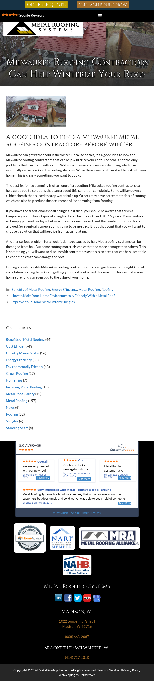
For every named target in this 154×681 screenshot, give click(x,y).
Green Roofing (17, 373)
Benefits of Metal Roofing (30, 289)
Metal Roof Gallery (20, 394)
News (10, 407)
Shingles (12, 421)
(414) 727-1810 (77, 657)
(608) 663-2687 (77, 637)
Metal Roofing (89, 289)
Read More (43, 477)
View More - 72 (77, 512)
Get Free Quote (46, 5)
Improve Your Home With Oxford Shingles (43, 302)
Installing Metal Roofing (24, 387)
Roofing (107, 289)
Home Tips (14, 380)
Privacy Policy (130, 670)
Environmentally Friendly (24, 367)
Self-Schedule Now (103, 5)
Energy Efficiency (64, 289)
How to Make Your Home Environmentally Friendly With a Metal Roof (63, 296)
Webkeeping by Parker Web (77, 675)
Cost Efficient (16, 346)
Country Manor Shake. (23, 353)
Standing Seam (17, 428)
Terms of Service (108, 670)
